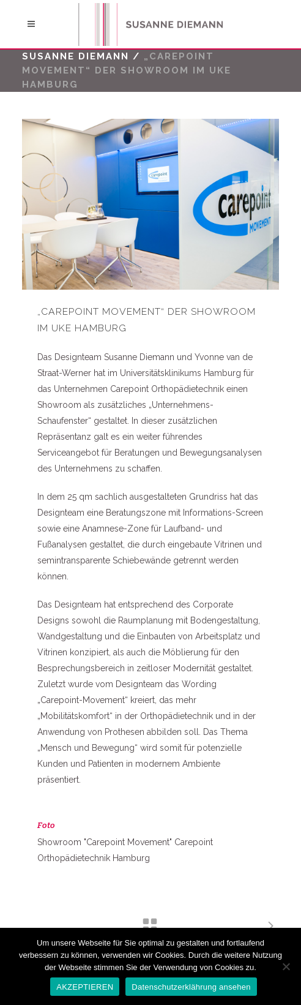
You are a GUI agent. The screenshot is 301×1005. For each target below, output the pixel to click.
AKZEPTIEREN (84, 987)
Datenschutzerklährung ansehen (191, 987)
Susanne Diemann (75, 56)
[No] (286, 966)
